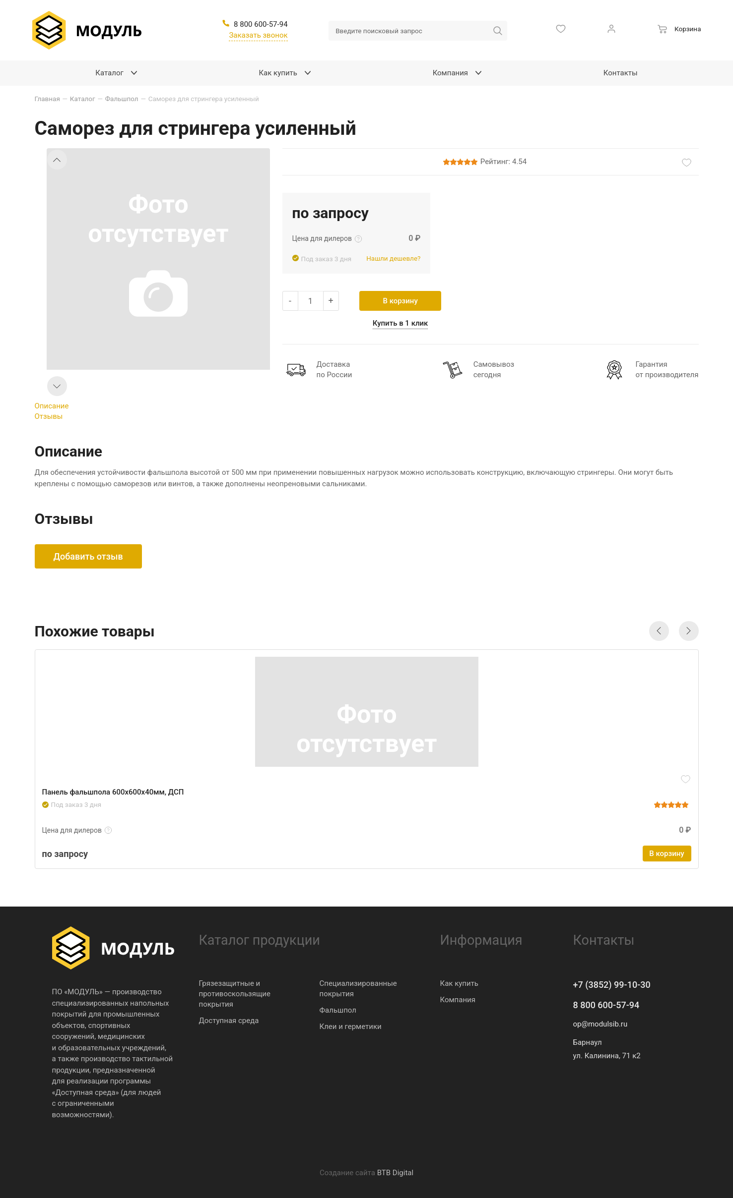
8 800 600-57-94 (606, 1005)
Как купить (459, 983)
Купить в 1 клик (400, 323)
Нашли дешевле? (393, 258)
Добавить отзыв (88, 556)
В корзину (400, 300)
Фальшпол (338, 1010)
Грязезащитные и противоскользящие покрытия (234, 994)
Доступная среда (229, 1020)
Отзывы (49, 416)
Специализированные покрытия (358, 988)
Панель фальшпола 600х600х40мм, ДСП (113, 792)
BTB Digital (395, 1172)
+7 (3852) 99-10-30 (612, 984)
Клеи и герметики (351, 1026)
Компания (457, 999)
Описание (52, 405)
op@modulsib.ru (600, 1024)
